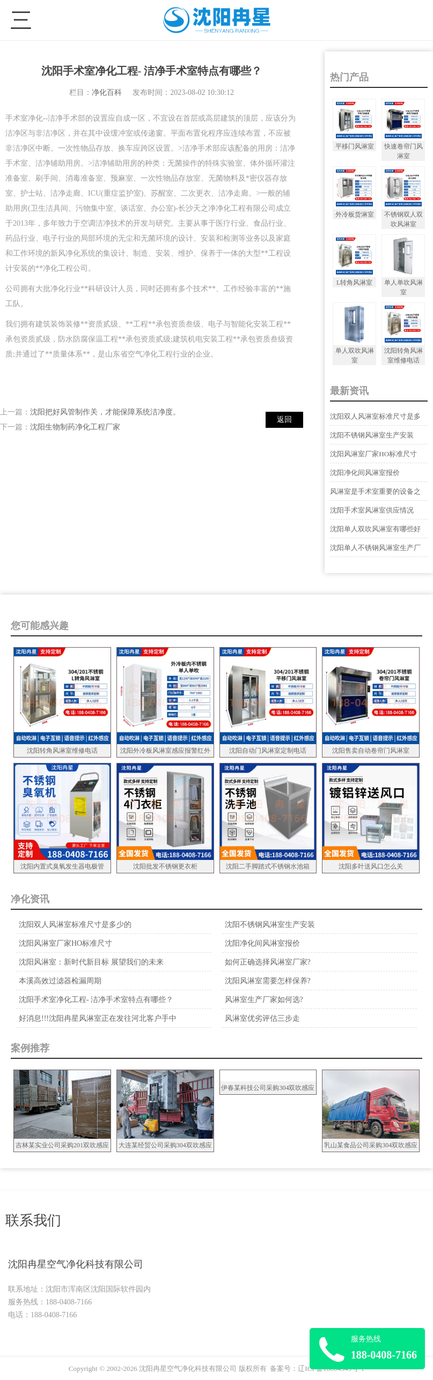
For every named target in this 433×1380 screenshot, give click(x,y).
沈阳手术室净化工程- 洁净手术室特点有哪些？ (96, 1000)
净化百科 (107, 92)
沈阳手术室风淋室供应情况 (372, 510)
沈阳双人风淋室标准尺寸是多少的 (75, 925)
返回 (284, 420)
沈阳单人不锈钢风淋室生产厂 (375, 548)
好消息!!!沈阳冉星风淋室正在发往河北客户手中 (98, 1018)
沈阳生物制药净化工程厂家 (75, 427)
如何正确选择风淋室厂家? (268, 962)
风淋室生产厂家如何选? (264, 1000)
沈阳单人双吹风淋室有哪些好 (375, 529)
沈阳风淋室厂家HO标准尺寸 (373, 454)
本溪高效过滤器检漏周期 (60, 981)
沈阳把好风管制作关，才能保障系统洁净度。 (105, 412)
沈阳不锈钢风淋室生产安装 (372, 435)
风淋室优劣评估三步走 (262, 1018)
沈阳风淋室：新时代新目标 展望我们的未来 (91, 962)
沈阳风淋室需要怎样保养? (268, 981)
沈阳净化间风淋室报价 (365, 473)
